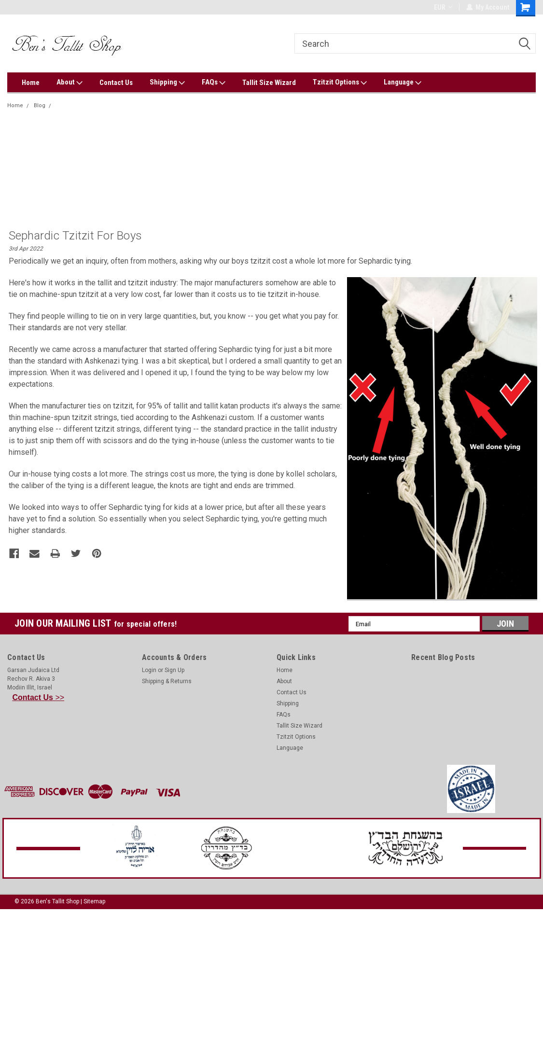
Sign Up (174, 670)
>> (39, 697)
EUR (442, 7)
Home (31, 82)
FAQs (213, 82)
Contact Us (116, 82)
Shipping (167, 82)
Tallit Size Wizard (269, 82)
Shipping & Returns (167, 681)
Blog (39, 105)
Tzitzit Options (340, 82)
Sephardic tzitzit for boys (87, 105)
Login (149, 670)
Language (402, 82)
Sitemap (94, 901)
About (69, 82)
